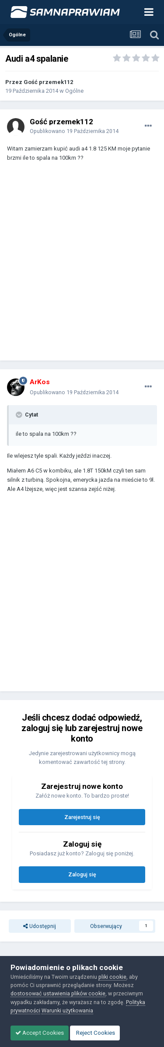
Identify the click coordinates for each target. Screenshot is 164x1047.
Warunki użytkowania (67, 1010)
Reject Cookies (95, 1032)
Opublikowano (74, 131)
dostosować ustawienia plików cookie (57, 993)
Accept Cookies (39, 1032)
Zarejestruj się (82, 817)
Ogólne (74, 91)
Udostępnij (39, 926)
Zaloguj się (82, 874)
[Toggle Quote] (20, 414)
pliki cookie (112, 976)
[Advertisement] (82, 265)
